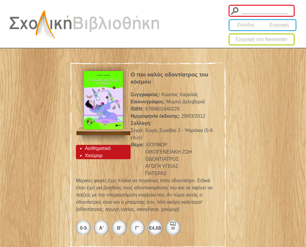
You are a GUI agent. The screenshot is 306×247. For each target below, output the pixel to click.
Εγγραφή (279, 24)
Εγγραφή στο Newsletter (262, 39)
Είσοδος (246, 24)
